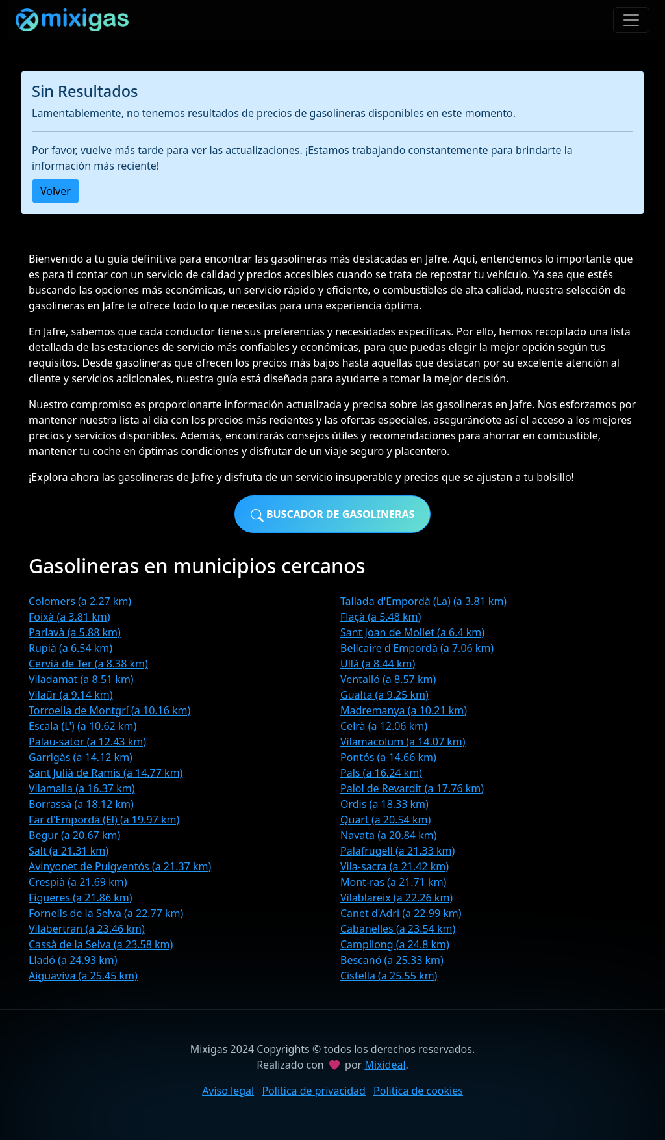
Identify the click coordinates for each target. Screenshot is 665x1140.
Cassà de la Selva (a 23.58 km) (101, 944)
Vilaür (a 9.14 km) (71, 695)
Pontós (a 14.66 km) (388, 757)
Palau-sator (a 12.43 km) (87, 741)
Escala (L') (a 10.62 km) (82, 726)
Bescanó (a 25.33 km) (392, 960)
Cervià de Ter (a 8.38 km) (88, 663)
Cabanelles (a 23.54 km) (397, 929)
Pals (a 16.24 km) (381, 773)
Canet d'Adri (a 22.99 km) (401, 913)
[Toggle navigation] (631, 20)
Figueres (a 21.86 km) (80, 897)
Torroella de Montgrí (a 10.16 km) (109, 710)
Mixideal (384, 1064)
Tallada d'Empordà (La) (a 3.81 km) (423, 601)
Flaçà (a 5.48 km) (380, 617)
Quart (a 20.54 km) (385, 819)
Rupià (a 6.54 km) (70, 648)
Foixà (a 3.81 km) (69, 617)
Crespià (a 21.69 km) (78, 882)
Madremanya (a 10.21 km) (403, 710)
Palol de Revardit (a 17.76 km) (412, 788)
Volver (55, 191)
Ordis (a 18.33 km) (384, 804)
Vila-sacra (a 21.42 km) (394, 866)
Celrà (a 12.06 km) (383, 726)
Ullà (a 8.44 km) (377, 663)
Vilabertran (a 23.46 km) (87, 929)
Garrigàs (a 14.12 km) (80, 757)
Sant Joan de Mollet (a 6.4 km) (412, 632)
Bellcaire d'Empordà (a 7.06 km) (417, 648)
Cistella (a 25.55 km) (388, 975)
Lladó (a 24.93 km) (73, 960)
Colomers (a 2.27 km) (80, 601)
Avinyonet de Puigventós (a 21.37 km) (120, 866)
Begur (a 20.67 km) (74, 835)
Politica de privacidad (314, 1090)
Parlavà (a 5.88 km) (75, 632)
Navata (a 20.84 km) (388, 835)
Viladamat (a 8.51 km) (81, 679)
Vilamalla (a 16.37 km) (81, 788)
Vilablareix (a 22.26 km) (396, 897)
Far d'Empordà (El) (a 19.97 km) (104, 819)
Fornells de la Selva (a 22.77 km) (106, 913)
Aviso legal (228, 1090)
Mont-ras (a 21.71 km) (393, 882)
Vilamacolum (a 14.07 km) (403, 741)
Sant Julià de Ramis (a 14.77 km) (105, 773)
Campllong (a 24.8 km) (394, 944)
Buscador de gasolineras (333, 514)
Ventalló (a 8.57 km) (388, 679)
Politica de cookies (418, 1090)
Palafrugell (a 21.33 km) (397, 851)
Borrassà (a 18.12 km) (81, 804)
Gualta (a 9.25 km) (384, 695)
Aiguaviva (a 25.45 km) (83, 975)
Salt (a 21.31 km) (68, 851)
